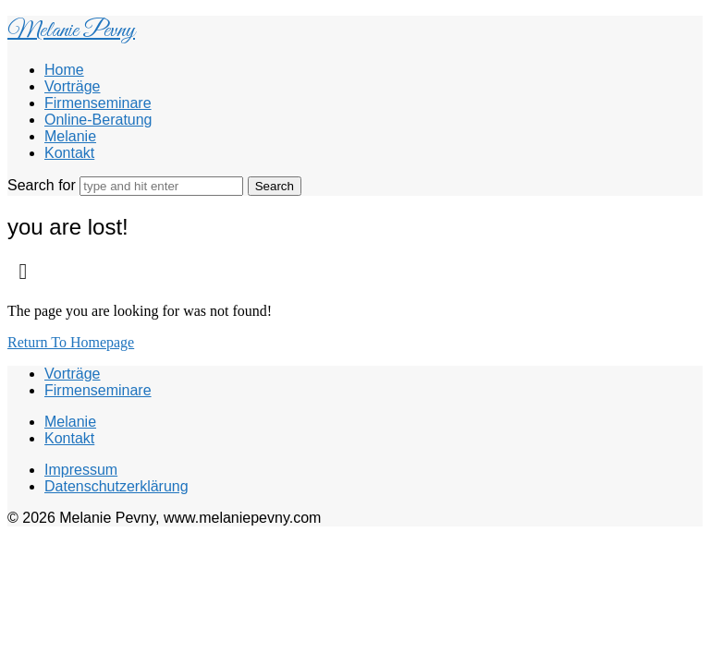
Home (64, 70)
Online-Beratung (98, 119)
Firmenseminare (98, 103)
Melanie (70, 136)
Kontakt (69, 153)
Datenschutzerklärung (116, 486)
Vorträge (72, 86)
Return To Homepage (70, 342)
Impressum (80, 470)
